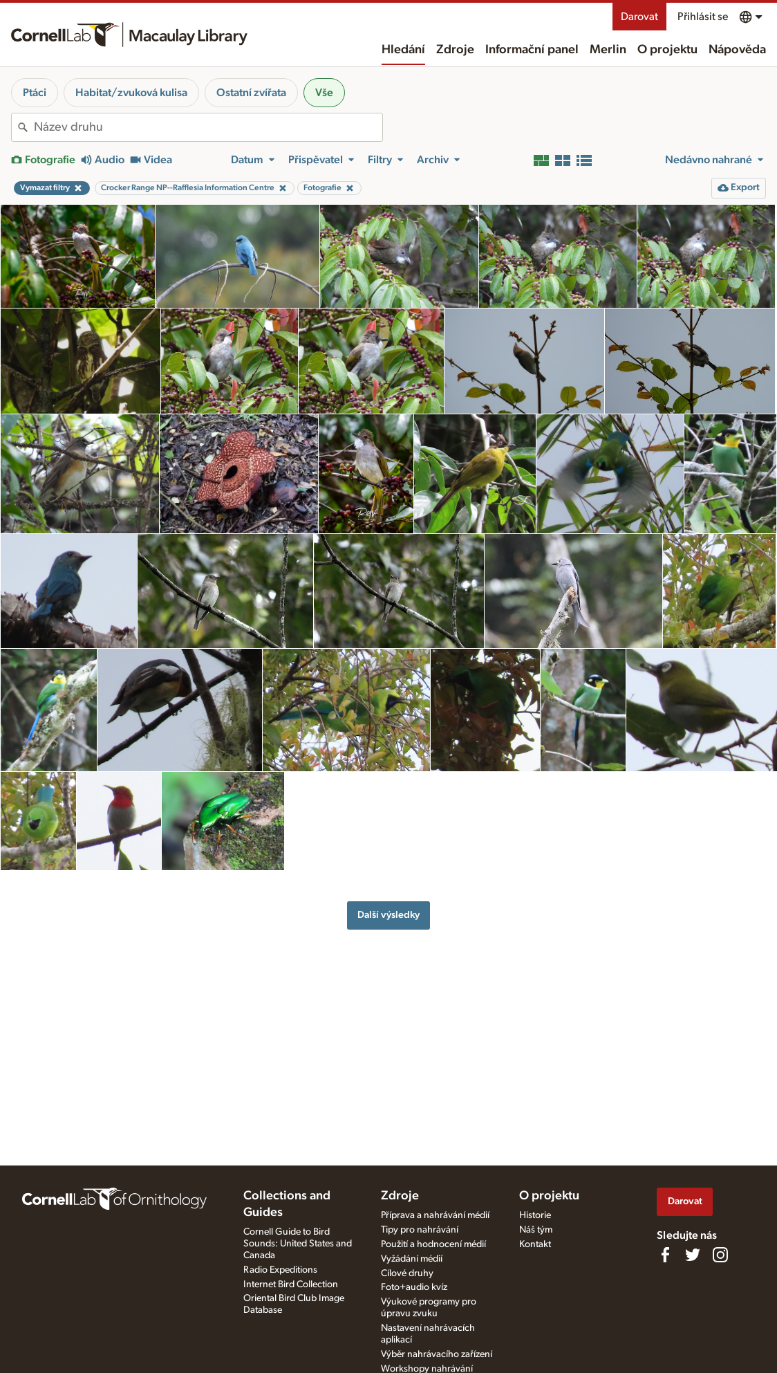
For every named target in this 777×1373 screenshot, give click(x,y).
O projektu (667, 50)
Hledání (403, 50)
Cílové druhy (407, 1273)
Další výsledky (388, 915)
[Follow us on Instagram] (720, 1254)
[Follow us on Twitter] (692, 1254)
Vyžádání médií (411, 1259)
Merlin (608, 50)
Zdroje (455, 50)
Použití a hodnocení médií (433, 1244)
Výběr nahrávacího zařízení (436, 1354)
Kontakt (535, 1244)
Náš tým (535, 1230)
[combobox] (208, 127)
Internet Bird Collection (290, 1284)
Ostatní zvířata (251, 92)
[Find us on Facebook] (665, 1254)
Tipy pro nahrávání (419, 1230)
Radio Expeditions (280, 1270)
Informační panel (532, 50)
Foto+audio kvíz (414, 1287)
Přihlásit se (702, 16)
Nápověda (737, 50)
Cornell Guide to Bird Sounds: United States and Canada (297, 1243)
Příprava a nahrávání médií (435, 1215)
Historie (535, 1215)
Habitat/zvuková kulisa (131, 92)
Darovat (639, 16)
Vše (324, 92)
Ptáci (34, 92)
